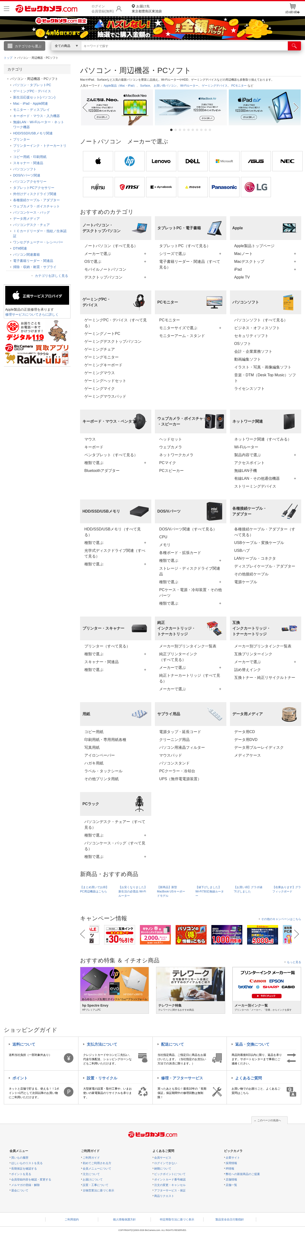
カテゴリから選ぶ (28, 46)
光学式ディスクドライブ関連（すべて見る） (114, 553)
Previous (84, 107)
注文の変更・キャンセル (170, 1185)
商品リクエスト (164, 1196)
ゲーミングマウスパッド (105, 396)
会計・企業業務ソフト (253, 351)
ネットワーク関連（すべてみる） (262, 439)
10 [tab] (210, 130)
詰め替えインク (247, 670)
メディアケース (247, 755)
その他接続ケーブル (251, 574)
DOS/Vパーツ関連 (26, 175)
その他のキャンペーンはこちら (281, 919)
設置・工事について (95, 1185)
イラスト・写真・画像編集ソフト (262, 367)
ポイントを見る (21, 1174)
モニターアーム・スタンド (182, 336)
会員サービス (162, 1157)
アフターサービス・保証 (170, 1190)
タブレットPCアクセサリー (33, 188)
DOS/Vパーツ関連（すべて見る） (188, 529)
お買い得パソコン (165, 85)
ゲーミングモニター (101, 357)
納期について (162, 1168)
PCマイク (167, 463)
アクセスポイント (249, 463)
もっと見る (294, 962)
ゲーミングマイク (99, 389)
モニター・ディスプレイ (31, 110)
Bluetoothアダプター (102, 471)
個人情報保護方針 (124, 1219)
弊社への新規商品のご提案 (243, 1174)
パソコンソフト (24, 169)
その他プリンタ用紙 (101, 779)
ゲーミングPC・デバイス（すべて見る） (115, 323)
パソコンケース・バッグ (31, 212)
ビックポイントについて (170, 1174)
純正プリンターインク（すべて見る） (178, 657)
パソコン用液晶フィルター (182, 747)
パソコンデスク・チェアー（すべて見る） (114, 824)
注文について (91, 1174)
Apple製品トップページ (254, 246)
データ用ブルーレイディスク (259, 747)
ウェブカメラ (170, 447)
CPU (163, 537)
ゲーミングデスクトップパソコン (113, 341)
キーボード (93, 447)
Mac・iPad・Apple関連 (30, 103)
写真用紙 (92, 747)
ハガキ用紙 (93, 763)
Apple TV (242, 277)
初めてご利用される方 (97, 1163)
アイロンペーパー (99, 755)
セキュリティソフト (251, 336)
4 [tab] (184, 130)
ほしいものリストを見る (27, 1163)
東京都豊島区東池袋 (147, 8)
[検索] (294, 45)
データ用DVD (246, 740)
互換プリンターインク (253, 654)
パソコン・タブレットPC (32, 85)
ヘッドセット (170, 439)
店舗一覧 (231, 1185)
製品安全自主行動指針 (229, 1219)
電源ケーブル (245, 582)
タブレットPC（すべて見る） (184, 246)
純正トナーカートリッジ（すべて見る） (189, 678)
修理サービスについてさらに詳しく (32, 314)
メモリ (165, 545)
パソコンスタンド (174, 763)
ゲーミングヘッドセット (105, 381)
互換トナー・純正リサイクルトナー (264, 678)
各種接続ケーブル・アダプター (36, 200)
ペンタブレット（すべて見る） (111, 455)
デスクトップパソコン (103, 277)
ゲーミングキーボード (103, 365)
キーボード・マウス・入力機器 (36, 116)
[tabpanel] (117, 107)
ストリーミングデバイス (255, 486)
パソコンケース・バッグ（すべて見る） (114, 846)
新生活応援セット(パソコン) (34, 97)
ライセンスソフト (249, 389)
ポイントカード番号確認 (170, 1179)
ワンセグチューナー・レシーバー (38, 242)
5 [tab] (188, 130)
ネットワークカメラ (176, 455)
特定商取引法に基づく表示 (177, 1219)
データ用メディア (26, 218)
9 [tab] (205, 130)
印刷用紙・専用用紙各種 (105, 740)
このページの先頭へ (269, 1120)
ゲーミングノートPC (102, 334)
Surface (145, 85)
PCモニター (239, 85)
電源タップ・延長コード (180, 732)
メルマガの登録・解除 (25, 1185)
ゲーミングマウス (99, 373)
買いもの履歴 (19, 1157)
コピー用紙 (93, 732)
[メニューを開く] (6, 9)
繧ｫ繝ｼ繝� (292, 8)
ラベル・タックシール (103, 771)
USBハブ (242, 550)
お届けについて (93, 1179)
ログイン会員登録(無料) (103, 8)
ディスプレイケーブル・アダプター (264, 566)
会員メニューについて (97, 1168)
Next (296, 107)
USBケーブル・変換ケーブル (259, 543)
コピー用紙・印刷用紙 (29, 157)
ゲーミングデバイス (215, 85)
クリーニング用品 (174, 740)
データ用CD (244, 732)
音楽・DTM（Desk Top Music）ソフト (265, 378)
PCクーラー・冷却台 (177, 771)
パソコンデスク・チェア (31, 225)
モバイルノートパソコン (105, 269)
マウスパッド (170, 755)
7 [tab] (197, 130)
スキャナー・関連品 (101, 662)
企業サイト (233, 1157)
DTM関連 (20, 248)
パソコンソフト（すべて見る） (261, 320)
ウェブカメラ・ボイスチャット (36, 206)
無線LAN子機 (245, 471)
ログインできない (165, 1163)
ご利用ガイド (91, 1157)
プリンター (21, 139)
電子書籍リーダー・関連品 (33, 261)
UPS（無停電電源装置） (180, 779)
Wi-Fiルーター (189, 85)
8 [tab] (201, 130)
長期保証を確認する (24, 1168)
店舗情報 (231, 1179)
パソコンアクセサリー (29, 181)
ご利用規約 (72, 1219)
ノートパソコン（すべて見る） (111, 246)
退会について (19, 1190)
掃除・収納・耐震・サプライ (34, 267)
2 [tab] (175, 130)
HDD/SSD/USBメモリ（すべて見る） (112, 532)
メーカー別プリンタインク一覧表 (187, 646)
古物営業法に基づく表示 (98, 1190)
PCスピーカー (171, 471)
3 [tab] (180, 130)
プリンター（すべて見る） (107, 646)
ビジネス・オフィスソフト (257, 328)
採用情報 (231, 1163)
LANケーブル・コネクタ (255, 558)
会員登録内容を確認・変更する (31, 1179)
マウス (90, 439)
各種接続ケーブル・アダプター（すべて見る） (264, 532)
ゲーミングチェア (99, 349)
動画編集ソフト (247, 359)
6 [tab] (193, 130)
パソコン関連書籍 (26, 254)
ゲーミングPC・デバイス (32, 91)
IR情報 (230, 1168)
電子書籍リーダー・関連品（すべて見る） (189, 264)
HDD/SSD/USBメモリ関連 (33, 133)
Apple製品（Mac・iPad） (120, 85)
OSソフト (242, 344)
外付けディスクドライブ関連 (34, 194)
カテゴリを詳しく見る (51, 276)
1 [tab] (171, 130)
